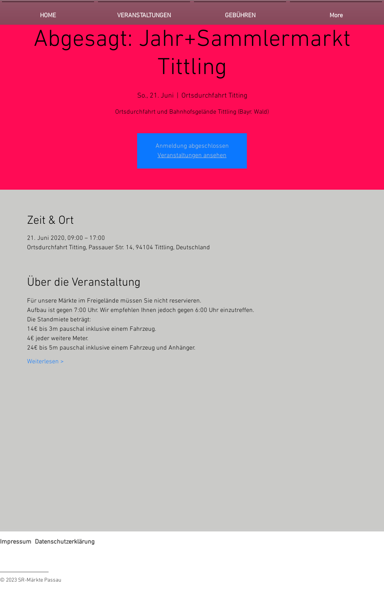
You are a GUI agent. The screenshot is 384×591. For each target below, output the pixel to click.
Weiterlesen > (45, 362)
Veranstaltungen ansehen (192, 156)
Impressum (15, 542)
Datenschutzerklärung (64, 542)
